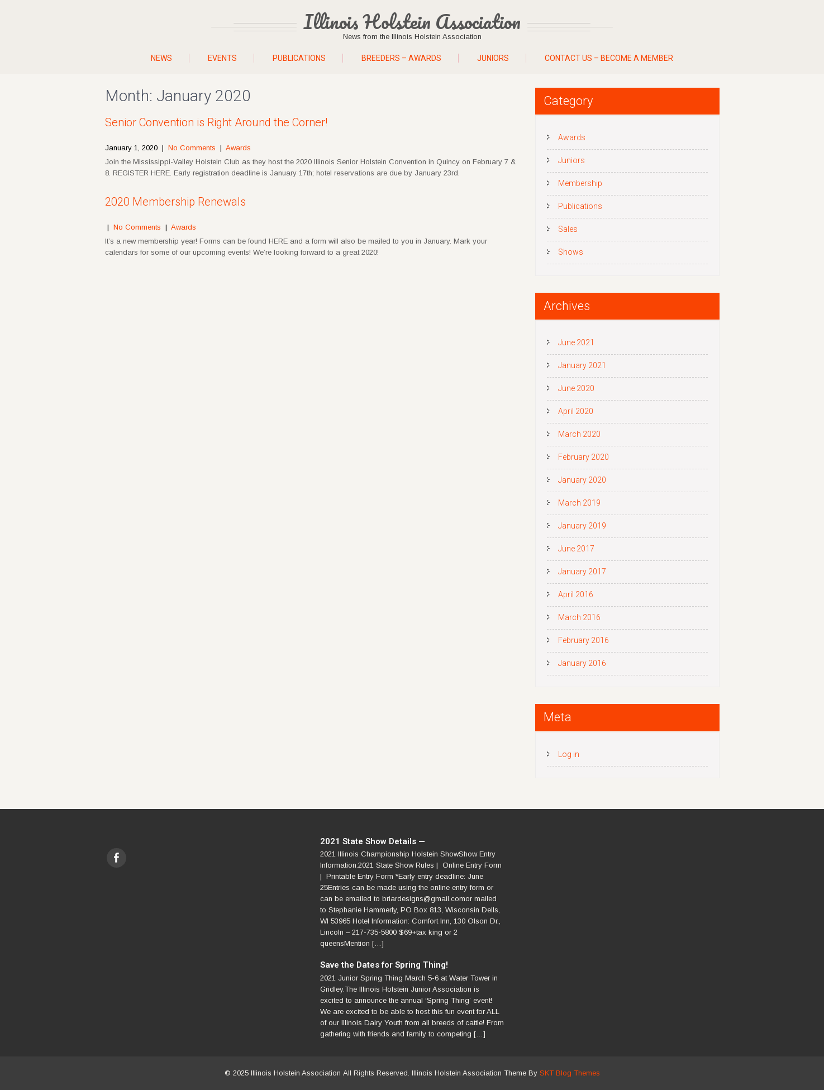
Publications (299, 58)
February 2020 (583, 457)
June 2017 (576, 548)
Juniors (493, 58)
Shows (570, 251)
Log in (568, 754)
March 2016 (579, 617)
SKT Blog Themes (570, 1073)
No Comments (192, 148)
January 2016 (582, 663)
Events (222, 58)
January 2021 (582, 365)
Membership (580, 183)
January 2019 (582, 525)
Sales (568, 229)
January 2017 (582, 571)
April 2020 (575, 411)
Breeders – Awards (401, 58)
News (161, 58)
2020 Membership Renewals (175, 201)
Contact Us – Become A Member (609, 58)
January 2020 (582, 479)
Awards (238, 148)
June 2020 (576, 388)
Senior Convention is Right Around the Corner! (216, 122)
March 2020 (579, 434)
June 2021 (576, 342)
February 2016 (583, 640)
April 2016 (575, 594)
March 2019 (579, 502)
